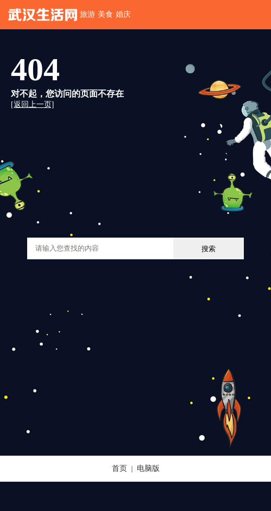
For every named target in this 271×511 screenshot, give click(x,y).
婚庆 (123, 14)
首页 (119, 468)
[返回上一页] (32, 104)
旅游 (87, 14)
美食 (105, 14)
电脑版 (148, 468)
